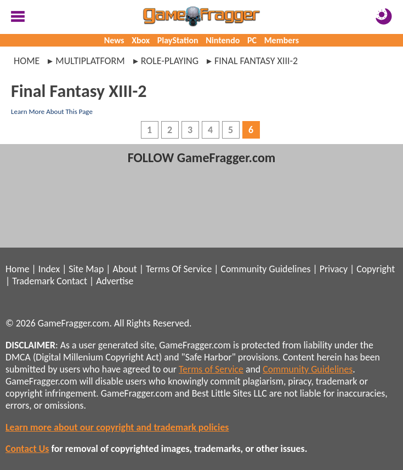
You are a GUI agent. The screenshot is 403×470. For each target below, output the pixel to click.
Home (26, 61)
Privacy (334, 269)
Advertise (114, 281)
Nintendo (223, 40)
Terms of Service (211, 369)
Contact (71, 281)
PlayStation (177, 40)
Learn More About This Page (52, 111)
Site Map (86, 269)
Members (281, 40)
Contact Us (27, 449)
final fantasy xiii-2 (256, 61)
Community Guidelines (265, 269)
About (124, 269)
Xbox (141, 40)
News (114, 40)
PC (252, 40)
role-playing (169, 61)
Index (49, 269)
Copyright (375, 269)
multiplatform (89, 61)
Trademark (33, 281)
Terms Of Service (179, 269)
